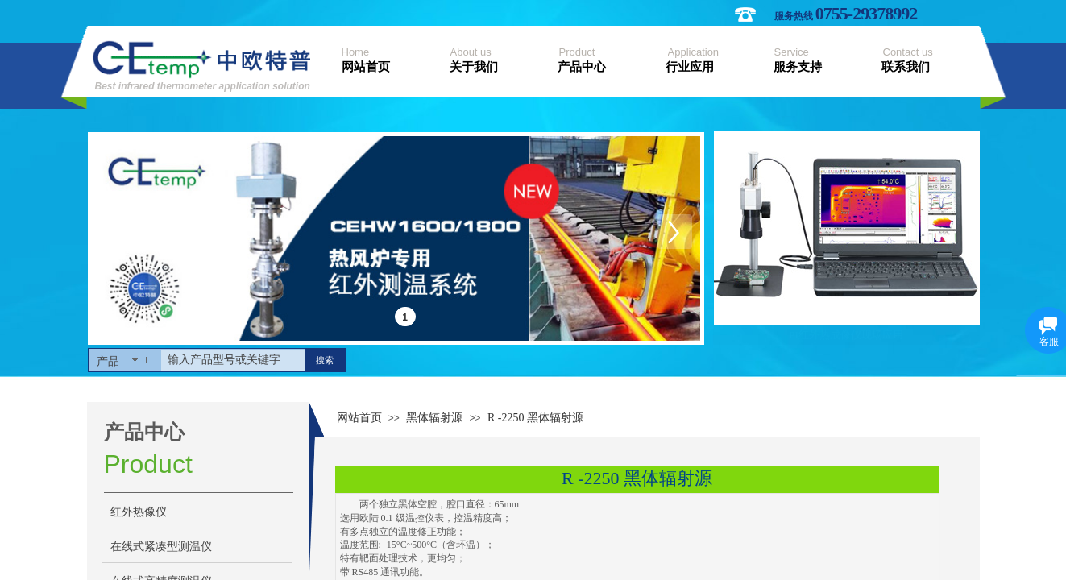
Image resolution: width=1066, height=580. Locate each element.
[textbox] (233, 360)
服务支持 (798, 66)
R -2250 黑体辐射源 (535, 418)
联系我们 (905, 66)
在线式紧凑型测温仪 (161, 547)
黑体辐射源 (434, 418)
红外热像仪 (138, 512)
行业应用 (690, 66)
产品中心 (582, 66)
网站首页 (366, 66)
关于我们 (474, 66)
